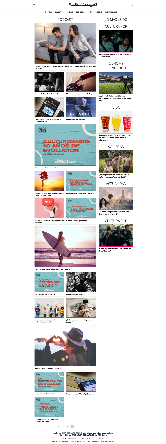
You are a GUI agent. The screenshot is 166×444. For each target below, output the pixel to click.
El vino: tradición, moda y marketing (79, 94)
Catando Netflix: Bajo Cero (76, 119)
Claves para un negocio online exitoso (80, 193)
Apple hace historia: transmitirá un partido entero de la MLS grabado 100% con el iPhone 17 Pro (115, 98)
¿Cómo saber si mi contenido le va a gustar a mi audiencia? (48, 321)
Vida (90, 12)
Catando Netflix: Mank (74, 294)
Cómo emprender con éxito (45, 294)
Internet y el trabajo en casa (76, 221)
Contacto (81, 438)
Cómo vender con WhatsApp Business (80, 394)
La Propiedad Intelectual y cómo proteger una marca (46, 420)
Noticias (49, 12)
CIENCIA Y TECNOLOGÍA (77, 12)
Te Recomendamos (69, 438)
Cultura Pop (61, 12)
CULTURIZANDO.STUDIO (72, 433)
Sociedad (98, 12)
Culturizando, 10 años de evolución (47, 168)
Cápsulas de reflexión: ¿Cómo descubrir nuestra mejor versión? (49, 194)
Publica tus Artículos (95, 438)
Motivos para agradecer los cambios (48, 368)
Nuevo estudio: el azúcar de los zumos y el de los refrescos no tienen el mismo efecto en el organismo (115, 137)
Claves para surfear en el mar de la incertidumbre (52, 269)
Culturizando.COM (112, 12)
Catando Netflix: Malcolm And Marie (47, 94)
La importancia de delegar (44, 394)
